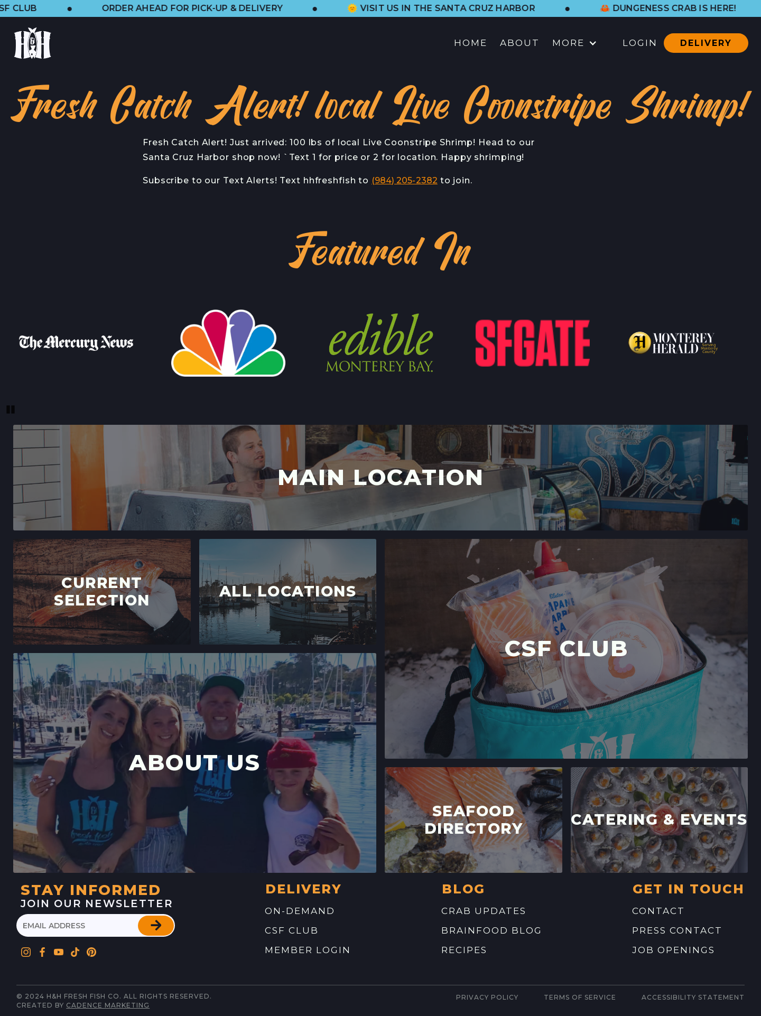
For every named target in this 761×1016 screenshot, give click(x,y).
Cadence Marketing (108, 1005)
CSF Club (292, 930)
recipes (464, 950)
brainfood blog (491, 930)
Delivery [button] (706, 43)
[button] (206, 8)
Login (640, 43)
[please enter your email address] (95, 925)
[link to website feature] (76, 343)
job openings (673, 950)
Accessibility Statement (693, 997)
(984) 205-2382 (405, 180)
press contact (677, 930)
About (520, 43)
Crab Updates (483, 911)
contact (658, 911)
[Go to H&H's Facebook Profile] (43, 950)
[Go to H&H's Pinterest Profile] (75, 950)
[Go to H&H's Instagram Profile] (26, 950)
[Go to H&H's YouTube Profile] (59, 950)
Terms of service (580, 997)
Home (470, 43)
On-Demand (300, 911)
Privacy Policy (487, 997)
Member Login (308, 950)
